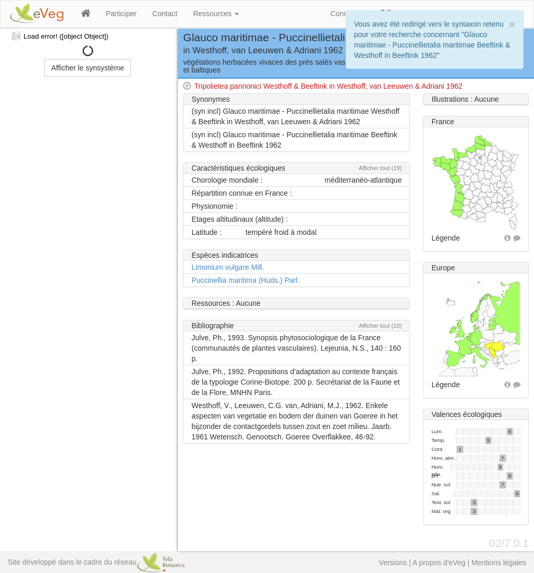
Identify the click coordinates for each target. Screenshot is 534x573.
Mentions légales (498, 562)
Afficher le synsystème (87, 68)
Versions (393, 562)
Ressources (216, 13)
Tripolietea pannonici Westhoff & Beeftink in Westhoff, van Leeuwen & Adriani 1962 (328, 86)
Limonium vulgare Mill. (227, 267)
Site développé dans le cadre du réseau (96, 562)
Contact (164, 13)
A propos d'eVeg (439, 562)
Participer (121, 13)
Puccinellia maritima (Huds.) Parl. (245, 280)
